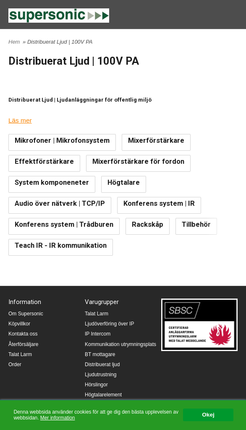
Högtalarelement (103, 395)
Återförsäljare (23, 344)
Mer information (57, 418)
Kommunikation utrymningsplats (120, 344)
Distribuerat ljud (102, 364)
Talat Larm (20, 354)
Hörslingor (96, 385)
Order (14, 364)
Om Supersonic (25, 314)
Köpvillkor (19, 324)
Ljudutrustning (100, 375)
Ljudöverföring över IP (109, 324)
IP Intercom (97, 334)
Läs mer (20, 120)
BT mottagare (100, 354)
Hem (14, 42)
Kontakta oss (22, 334)
